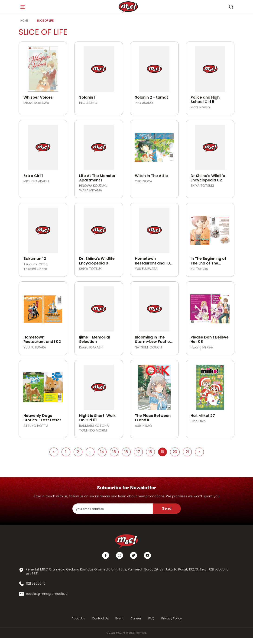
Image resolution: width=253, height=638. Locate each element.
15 (114, 451)
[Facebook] (105, 555)
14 (102, 451)
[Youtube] (147, 555)
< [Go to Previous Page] (54, 451)
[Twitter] (133, 555)
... (90, 451)
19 (162, 451)
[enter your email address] (112, 508)
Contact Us (100, 618)
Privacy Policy (171, 618)
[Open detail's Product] (43, 67)
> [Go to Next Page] (199, 451)
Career (135, 618)
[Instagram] (119, 555)
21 (187, 451)
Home (24, 21)
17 (138, 451)
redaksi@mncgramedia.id (47, 594)
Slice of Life (45, 21)
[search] (230, 6)
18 (150, 451)
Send (167, 508)
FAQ (151, 618)
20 (175, 451)
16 (126, 451)
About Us (78, 618)
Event (119, 618)
